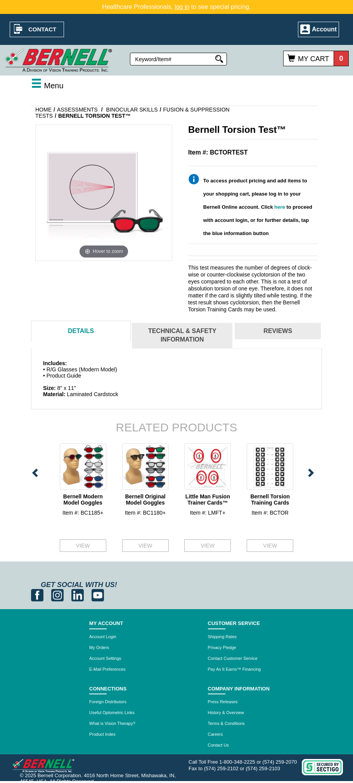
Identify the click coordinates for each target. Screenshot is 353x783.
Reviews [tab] (277, 331)
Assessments (77, 109)
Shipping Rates (222, 636)
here (279, 207)
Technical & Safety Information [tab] (182, 335)
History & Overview (226, 712)
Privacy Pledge (222, 647)
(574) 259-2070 (280, 762)
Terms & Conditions (226, 723)
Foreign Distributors (107, 701)
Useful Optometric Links (112, 712)
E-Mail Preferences (107, 669)
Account (324, 29)
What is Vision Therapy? (112, 723)
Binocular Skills (132, 109)
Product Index (102, 734)
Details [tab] (81, 331)
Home (43, 109)
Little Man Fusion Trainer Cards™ (207, 499)
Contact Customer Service (233, 658)
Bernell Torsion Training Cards (270, 499)
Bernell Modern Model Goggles (83, 499)
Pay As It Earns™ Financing (234, 669)
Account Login (102, 636)
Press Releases (223, 701)
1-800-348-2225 (237, 762)
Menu (47, 85)
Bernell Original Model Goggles (145, 499)
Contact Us (218, 745)
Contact (42, 29)
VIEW (83, 546)
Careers (215, 734)
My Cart (313, 59)
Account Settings (105, 658)
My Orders (99, 647)
